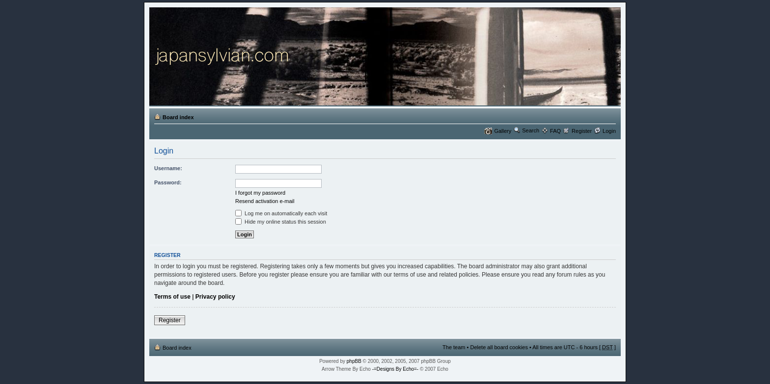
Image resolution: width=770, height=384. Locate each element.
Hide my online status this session (280, 222)
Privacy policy (215, 296)
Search (530, 130)
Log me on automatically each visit (281, 213)
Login (609, 131)
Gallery (502, 131)
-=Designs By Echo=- (395, 369)
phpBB (354, 361)
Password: (168, 182)
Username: (168, 168)
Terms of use (172, 296)
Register (582, 131)
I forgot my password (260, 193)
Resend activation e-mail (264, 201)
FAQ (555, 131)
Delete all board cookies (498, 347)
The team (453, 347)
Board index (178, 117)
